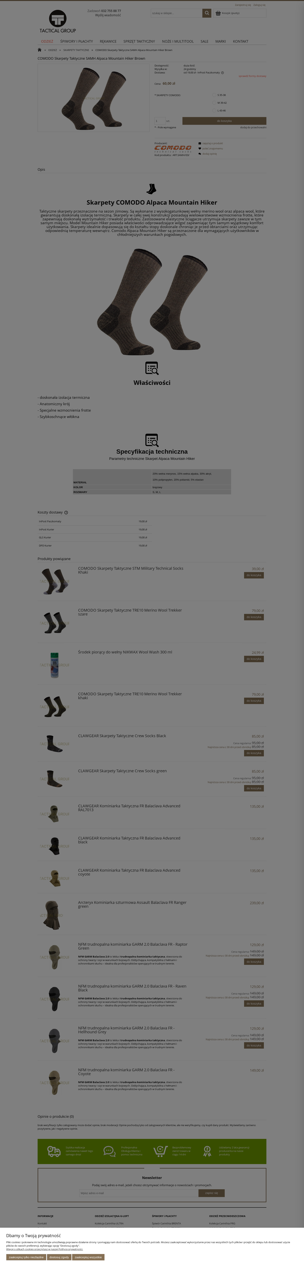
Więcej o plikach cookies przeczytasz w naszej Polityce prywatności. (44, 1249)
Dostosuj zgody (59, 1257)
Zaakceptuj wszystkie (88, 1257)
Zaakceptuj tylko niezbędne (26, 1257)
